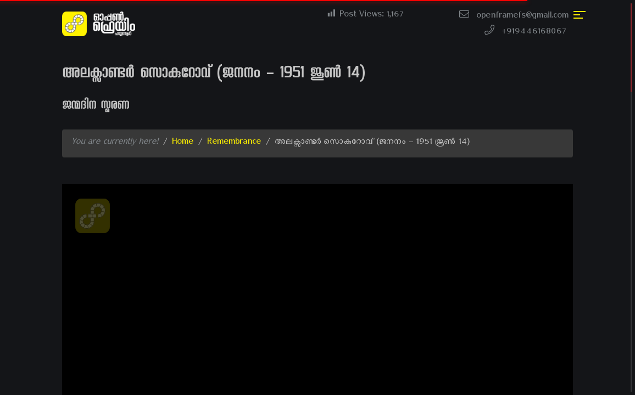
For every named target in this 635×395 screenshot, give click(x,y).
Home (182, 143)
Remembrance (234, 143)
